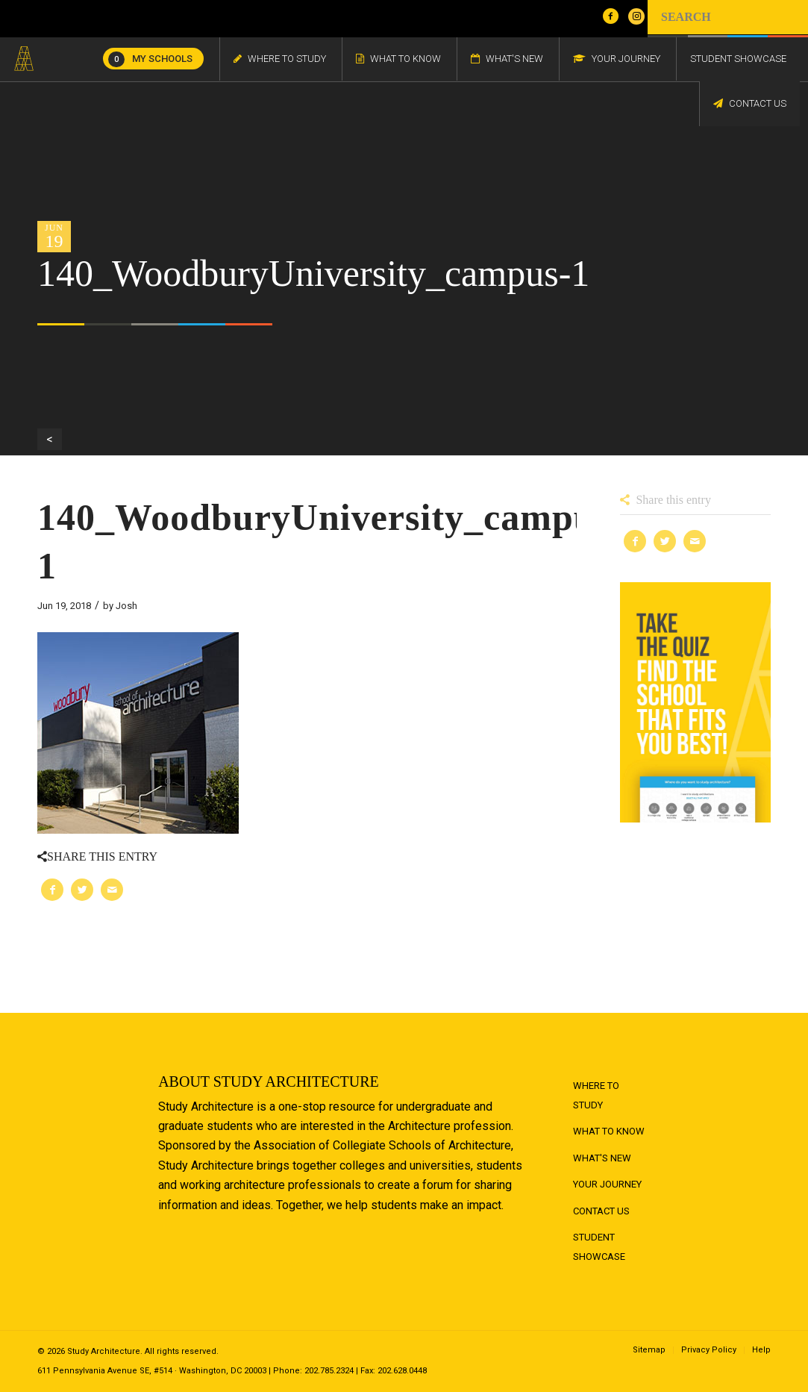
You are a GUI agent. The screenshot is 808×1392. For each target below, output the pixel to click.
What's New (602, 1158)
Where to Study (596, 1095)
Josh (126, 605)
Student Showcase (599, 1247)
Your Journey (607, 1184)
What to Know (609, 1131)
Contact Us (601, 1211)
